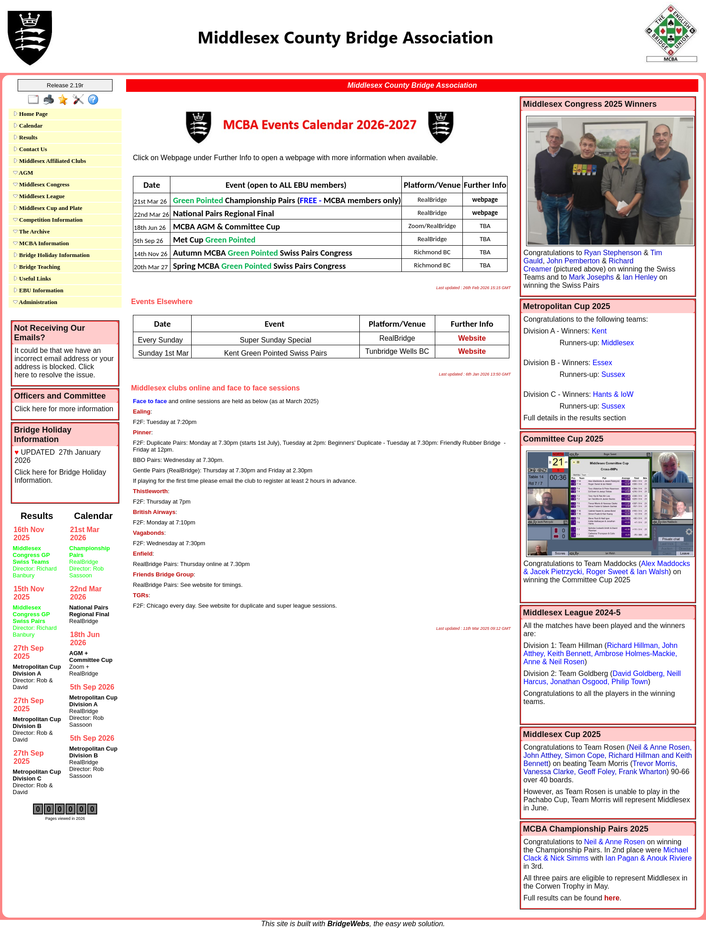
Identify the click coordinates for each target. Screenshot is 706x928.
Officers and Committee (60, 395)
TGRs (141, 595)
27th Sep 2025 (29, 652)
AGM (23, 172)
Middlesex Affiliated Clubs (49, 160)
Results (25, 137)
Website (472, 338)
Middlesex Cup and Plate (47, 208)
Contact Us (30, 149)
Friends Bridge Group (163, 574)
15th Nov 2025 (29, 593)
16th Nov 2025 (29, 534)
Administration (35, 302)
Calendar (27, 125)
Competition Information (48, 219)
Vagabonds (148, 532)
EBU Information (38, 290)
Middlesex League (39, 196)
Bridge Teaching (36, 266)
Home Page (30, 113)
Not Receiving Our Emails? (49, 333)
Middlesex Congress (41, 184)
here (612, 898)
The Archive (31, 231)
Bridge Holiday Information (51, 255)
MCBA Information (41, 243)
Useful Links (32, 278)
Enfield (142, 553)
